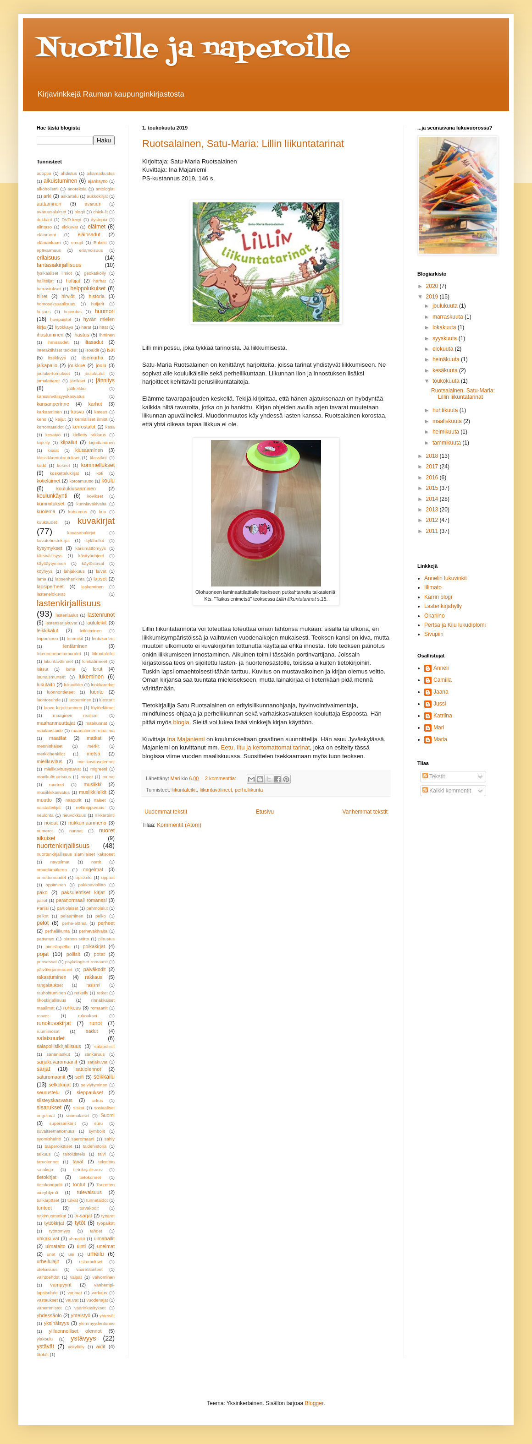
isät (111, 350)
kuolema (46, 511)
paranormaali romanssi (81, 900)
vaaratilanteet (89, 1269)
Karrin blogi (438, 597)
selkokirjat (60, 1084)
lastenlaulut (66, 615)
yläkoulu (45, 1338)
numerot (45, 830)
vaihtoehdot (48, 1277)
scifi (79, 1077)
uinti (81, 1246)
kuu (102, 511)
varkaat (74, 1292)
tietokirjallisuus (87, 1169)
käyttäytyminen (51, 563)
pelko (100, 915)
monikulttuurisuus (54, 776)
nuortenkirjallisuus (63, 845)
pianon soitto (76, 938)
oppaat (108, 877)
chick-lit (100, 211)
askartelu (69, 196)
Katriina (442, 715)
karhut (95, 404)
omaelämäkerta (52, 869)
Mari (438, 727)
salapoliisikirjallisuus (59, 1046)
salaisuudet (51, 1038)
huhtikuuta (446, 410)
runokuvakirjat (54, 1023)
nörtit (96, 861)
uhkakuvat (48, 1238)
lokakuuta (445, 327)
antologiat (105, 188)
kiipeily (43, 442)
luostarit (107, 699)
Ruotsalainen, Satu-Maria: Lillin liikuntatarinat (243, 143)
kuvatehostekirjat (53, 540)
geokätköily (95, 273)
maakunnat (96, 723)
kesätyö (53, 434)
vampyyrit (61, 1284)
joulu (101, 365)
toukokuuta (446, 381)
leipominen (47, 638)
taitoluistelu (74, 1153)
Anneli (441, 668)
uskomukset (90, 1261)
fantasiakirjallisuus (59, 265)
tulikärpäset (48, 1200)
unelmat (106, 1246)
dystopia (99, 219)
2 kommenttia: (221, 778)
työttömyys (59, 1230)
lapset (100, 578)
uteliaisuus (47, 1269)
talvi (101, 1153)
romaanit (98, 1007)
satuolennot (88, 1069)
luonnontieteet (61, 692)
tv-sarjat (83, 1215)
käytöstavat (93, 563)
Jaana (441, 692)
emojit (77, 242)
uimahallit (104, 1238)
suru (98, 1123)
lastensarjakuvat (61, 622)
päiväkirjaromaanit (54, 969)
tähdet (96, 1230)
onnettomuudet (51, 877)
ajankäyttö (98, 181)
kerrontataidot (50, 426)
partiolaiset (67, 908)
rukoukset (87, 1015)
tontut (79, 1184)
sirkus (97, 1100)
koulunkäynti (52, 496)
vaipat (76, 1277)
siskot (78, 1107)
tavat (77, 1161)
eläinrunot (46, 234)
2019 (433, 296)
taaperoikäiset (58, 1146)
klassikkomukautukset (58, 457)
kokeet (63, 465)
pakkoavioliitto (91, 884)
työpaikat (106, 1223)
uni (71, 1254)
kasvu (77, 411)
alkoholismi (47, 188)
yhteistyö (80, 1315)
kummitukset (51, 503)
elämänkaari (49, 242)
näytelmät (60, 861)
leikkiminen (90, 630)
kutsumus (77, 511)
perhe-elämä (74, 923)
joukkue (76, 365)
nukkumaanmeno (87, 822)
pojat (43, 954)
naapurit (74, 800)
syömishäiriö (49, 1138)
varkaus (99, 1292)
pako (42, 892)
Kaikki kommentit (446, 790)
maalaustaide (50, 730)
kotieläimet (49, 480)
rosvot (43, 1015)
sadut (92, 1031)
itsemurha (92, 357)
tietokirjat (46, 1177)
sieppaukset (90, 1092)
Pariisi (43, 908)
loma (70, 669)
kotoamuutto (81, 480)
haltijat (73, 280)
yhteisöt (107, 1315)
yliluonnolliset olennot (75, 1331)
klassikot (98, 457)
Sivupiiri (433, 634)
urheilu (95, 1254)
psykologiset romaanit (86, 961)
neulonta (45, 815)
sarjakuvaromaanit (57, 1061)
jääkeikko (76, 388)
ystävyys (83, 1338)
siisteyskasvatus (54, 1100)
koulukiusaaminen (76, 488)
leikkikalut (47, 630)
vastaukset (47, 1300)
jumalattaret (48, 380)
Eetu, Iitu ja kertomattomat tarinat (265, 747)
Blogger (314, 1403)
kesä (110, 426)
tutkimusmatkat (51, 1215)
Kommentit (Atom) (179, 825)
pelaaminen (72, 915)
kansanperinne (53, 404)
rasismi (93, 985)
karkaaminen (49, 411)
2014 (433, 499)
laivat (101, 571)
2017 (433, 466)
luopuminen (80, 699)
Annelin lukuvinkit (445, 578)
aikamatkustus (101, 173)
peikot (43, 915)
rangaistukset (50, 985)
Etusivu (265, 812)
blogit (79, 211)
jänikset (77, 380)
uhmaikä (77, 1238)
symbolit (97, 1131)
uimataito (55, 1246)
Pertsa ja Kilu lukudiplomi (455, 625)
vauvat (72, 1300)
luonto (96, 692)
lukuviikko (73, 684)
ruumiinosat (48, 1031)
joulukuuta (445, 306)
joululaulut (95, 373)
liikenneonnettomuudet (59, 653)
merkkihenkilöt (51, 753)
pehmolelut (97, 908)
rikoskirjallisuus (51, 1000)
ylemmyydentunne (97, 1323)
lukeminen (91, 676)
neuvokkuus (74, 815)
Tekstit (433, 776)
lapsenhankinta (70, 578)
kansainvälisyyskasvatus (61, 396)
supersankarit (63, 1123)
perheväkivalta (93, 931)
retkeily (81, 992)
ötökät (43, 1354)
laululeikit (96, 622)
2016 (433, 477)
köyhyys (45, 571)
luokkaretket (103, 684)
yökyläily (76, 1346)
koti (99, 473)
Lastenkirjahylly (443, 606)
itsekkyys (57, 357)
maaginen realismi (76, 715)
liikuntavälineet (216, 790)
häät (104, 327)
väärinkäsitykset (89, 1307)
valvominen (104, 1277)
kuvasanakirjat (81, 532)
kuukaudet (47, 522)
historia (97, 296)
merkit (94, 746)
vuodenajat (97, 1300)
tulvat (72, 1200)
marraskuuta (448, 317)
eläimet (96, 226)
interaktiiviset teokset (57, 350)
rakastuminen (51, 977)
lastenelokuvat (51, 594)
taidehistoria (95, 1146)
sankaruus (94, 1054)
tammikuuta (447, 443)
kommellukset (98, 465)
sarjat (43, 1069)
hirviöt (68, 296)
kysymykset (49, 548)
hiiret (42, 296)
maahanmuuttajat (56, 723)
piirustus (106, 938)
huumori (105, 311)
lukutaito (46, 684)
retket (102, 992)
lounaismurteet (51, 676)
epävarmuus (49, 250)
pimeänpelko (57, 946)
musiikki (92, 784)
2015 (433, 488)
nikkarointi (105, 815)
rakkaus (93, 977)
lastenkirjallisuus (69, 603)
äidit (100, 1346)
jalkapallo (47, 365)
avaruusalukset (51, 211)
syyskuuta (445, 338)
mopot (87, 776)
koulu (108, 481)
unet (51, 1254)
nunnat (76, 830)
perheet (106, 923)
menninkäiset (50, 746)
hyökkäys (64, 327)
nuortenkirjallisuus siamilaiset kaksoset (76, 854)
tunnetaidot (97, 1200)
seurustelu (48, 1092)
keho (41, 419)
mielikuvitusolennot (96, 761)
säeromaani (82, 1138)
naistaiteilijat (49, 807)
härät (86, 327)
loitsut (42, 669)
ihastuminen (50, 334)
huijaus (43, 311)
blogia (181, 722)
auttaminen (49, 203)
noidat (50, 822)
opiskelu (84, 877)
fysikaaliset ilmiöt (54, 273)
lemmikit (75, 638)
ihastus (81, 334)
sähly (110, 1138)
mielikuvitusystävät (62, 768)
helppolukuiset (87, 288)
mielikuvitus (49, 761)
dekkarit (44, 219)
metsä (93, 753)
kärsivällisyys (49, 555)
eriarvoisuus (91, 250)
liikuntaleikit (184, 790)
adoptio (44, 173)
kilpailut (69, 442)
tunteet (44, 1208)
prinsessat (47, 961)
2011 (433, 531)
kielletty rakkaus (89, 434)
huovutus (73, 311)
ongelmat (93, 869)
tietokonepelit (50, 1184)
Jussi (439, 703)
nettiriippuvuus (90, 807)
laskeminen (92, 586)
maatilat (57, 738)
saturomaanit (51, 1077)
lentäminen (75, 646)
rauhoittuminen (51, 992)
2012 (433, 520)
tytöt (80, 1223)
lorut (97, 669)
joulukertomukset (53, 373)
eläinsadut (89, 234)
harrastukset (49, 288)
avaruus (92, 203)
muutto (44, 800)
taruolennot (48, 1161)
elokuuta (443, 349)
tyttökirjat (54, 1223)
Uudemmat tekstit (165, 812)
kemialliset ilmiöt (91, 419)
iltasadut (94, 342)
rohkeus (72, 1007)
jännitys (105, 380)
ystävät (45, 1346)
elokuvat (69, 226)
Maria (440, 739)
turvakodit (89, 1208)
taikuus (43, 1153)
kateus (100, 411)
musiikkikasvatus (53, 792)
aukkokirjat (97, 196)
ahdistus (69, 173)
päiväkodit (94, 969)
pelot (43, 923)
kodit (41, 465)
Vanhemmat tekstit (365, 812)
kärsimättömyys (90, 548)
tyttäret (108, 1215)
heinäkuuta (446, 359)
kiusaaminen (89, 450)
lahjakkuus (74, 571)
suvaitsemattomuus (56, 1131)
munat (108, 776)
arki (47, 196)
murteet (56, 784)
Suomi (107, 1115)
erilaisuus (48, 258)
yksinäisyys (56, 1323)
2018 (433, 456)
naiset (100, 800)
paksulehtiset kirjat (83, 892)
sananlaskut (58, 1054)
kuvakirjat (96, 521)
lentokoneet (103, 638)
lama (41, 578)
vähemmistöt (49, 1307)
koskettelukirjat (64, 473)
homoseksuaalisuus (56, 303)
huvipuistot (60, 319)
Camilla (442, 680)
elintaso (44, 226)
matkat (94, 738)
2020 (433, 286)
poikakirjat (94, 946)
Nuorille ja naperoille (193, 49)
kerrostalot (83, 426)
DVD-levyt (71, 219)
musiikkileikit (92, 792)
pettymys (45, 938)
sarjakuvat (97, 1061)
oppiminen (55, 884)
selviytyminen (94, 1084)
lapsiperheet (50, 586)
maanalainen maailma (93, 730)
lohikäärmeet (94, 661)
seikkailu (104, 1077)
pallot (42, 900)
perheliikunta (249, 790)
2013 (433, 509)
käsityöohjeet (91, 555)
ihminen (107, 334)
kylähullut (95, 540)
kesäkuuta (445, 370)
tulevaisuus (89, 1192)
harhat (100, 280)
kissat (53, 450)
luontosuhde (49, 699)
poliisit (73, 954)
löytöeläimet (103, 707)
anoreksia (77, 188)
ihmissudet (57, 342)
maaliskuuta (447, 421)
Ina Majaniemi (186, 739)
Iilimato (433, 587)
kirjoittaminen (102, 442)
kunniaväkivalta (92, 503)
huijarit (97, 303)
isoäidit (92, 350)
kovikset (95, 496)
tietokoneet (90, 1177)
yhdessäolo (49, 1315)
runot (95, 1023)
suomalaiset (77, 1115)
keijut (60, 419)
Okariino (434, 616)
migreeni (98, 768)
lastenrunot (101, 615)
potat (99, 954)
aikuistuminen (60, 181)
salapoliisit (104, 1046)
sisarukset (49, 1107)
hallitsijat (45, 280)
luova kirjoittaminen (63, 707)
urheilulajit (48, 1261)
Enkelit (100, 242)
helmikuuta (446, 432)
